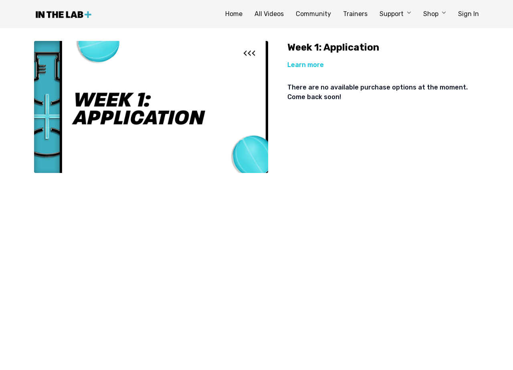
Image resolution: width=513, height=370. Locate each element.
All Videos (269, 14)
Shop (434, 14)
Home (233, 14)
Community (313, 14)
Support (395, 14)
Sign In (468, 14)
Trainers (355, 14)
